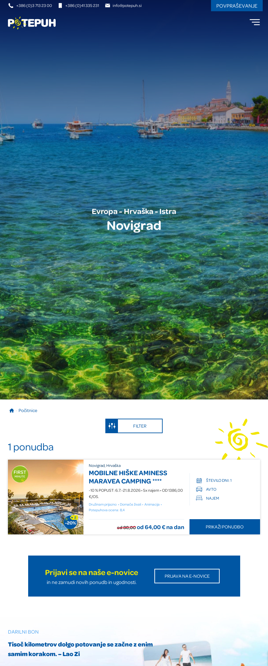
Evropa (105, 211)
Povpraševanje (236, 5)
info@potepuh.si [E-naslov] (123, 5)
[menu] (254, 22)
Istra (167, 211)
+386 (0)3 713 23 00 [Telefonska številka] (30, 5)
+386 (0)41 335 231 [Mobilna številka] (78, 5)
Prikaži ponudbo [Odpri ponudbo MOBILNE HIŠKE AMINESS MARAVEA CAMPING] (224, 526)
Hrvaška (138, 211)
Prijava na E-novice (187, 576)
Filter (126, 426)
